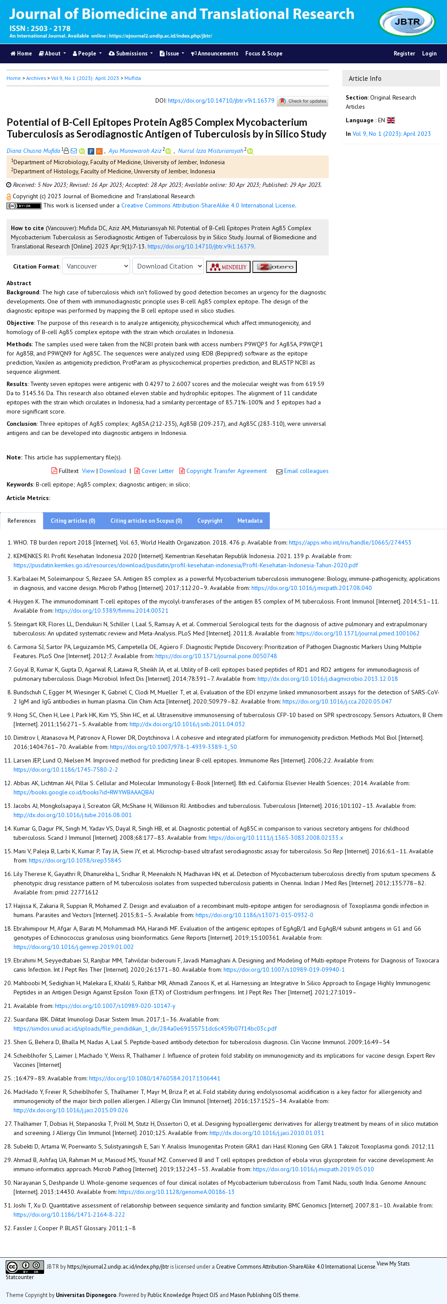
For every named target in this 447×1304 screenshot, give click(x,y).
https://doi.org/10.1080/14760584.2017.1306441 (154, 1078)
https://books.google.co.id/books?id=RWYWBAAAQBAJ (84, 792)
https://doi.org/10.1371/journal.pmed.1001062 (358, 633)
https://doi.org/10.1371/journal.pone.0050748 (216, 656)
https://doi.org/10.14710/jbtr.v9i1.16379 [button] (201, 246)
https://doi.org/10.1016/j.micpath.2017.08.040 (311, 588)
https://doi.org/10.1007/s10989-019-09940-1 (284, 969)
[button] (10, 196)
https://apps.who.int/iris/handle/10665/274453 (350, 542)
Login (429, 53)
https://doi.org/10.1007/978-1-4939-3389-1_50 (173, 747)
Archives (36, 78)
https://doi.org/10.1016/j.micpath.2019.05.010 (313, 1169)
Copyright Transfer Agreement (223, 471)
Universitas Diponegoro (86, 1294)
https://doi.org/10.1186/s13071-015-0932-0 (254, 915)
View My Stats (393, 1263)
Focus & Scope (263, 53)
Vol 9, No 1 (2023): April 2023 (85, 78)
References (21, 520)
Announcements (214, 53)
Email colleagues (306, 471)
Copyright (210, 520)
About (50, 53)
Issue (170, 53)
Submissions (129, 53)
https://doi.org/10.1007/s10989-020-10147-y (115, 1006)
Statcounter (20, 1276)
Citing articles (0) (73, 520)
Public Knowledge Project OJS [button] (183, 1294)
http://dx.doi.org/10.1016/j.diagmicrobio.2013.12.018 (328, 679)
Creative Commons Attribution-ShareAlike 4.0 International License (208, 205)
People (85, 53)
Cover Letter (155, 471)
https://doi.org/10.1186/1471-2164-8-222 (69, 1214)
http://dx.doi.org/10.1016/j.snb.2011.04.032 (187, 724)
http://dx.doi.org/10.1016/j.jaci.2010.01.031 (267, 1133)
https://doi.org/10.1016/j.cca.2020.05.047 (337, 701)
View (88, 471)
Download (113, 471)
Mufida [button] (132, 78)
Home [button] (14, 78)
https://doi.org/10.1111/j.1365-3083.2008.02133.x (276, 838)
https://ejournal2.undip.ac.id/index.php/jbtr (118, 1266)
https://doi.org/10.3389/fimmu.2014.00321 (111, 610)
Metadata (249, 520)
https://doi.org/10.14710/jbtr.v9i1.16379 (221, 100)
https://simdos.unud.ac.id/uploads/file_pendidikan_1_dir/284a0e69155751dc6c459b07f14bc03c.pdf (145, 1028)
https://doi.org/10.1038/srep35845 (75, 860)
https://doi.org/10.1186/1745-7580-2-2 (66, 769)
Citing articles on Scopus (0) (146, 520)
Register (404, 53)
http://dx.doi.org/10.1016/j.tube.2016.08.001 (73, 815)
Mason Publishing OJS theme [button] (264, 1294)
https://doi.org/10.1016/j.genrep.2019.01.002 (74, 947)
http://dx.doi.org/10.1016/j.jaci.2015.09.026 (71, 1110)
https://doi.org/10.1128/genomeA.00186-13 (176, 1192)
